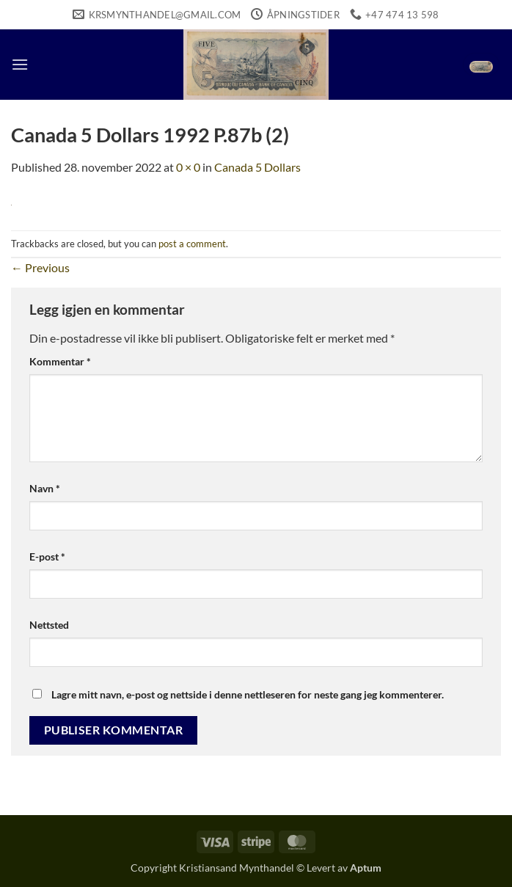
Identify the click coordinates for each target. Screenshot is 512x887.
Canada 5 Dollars (257, 167)
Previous (40, 267)
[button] (20, 64)
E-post (47, 556)
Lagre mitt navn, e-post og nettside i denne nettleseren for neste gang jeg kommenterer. (247, 694)
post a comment (192, 243)
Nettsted (49, 624)
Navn (44, 488)
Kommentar (60, 361)
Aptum (365, 867)
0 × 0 (188, 167)
